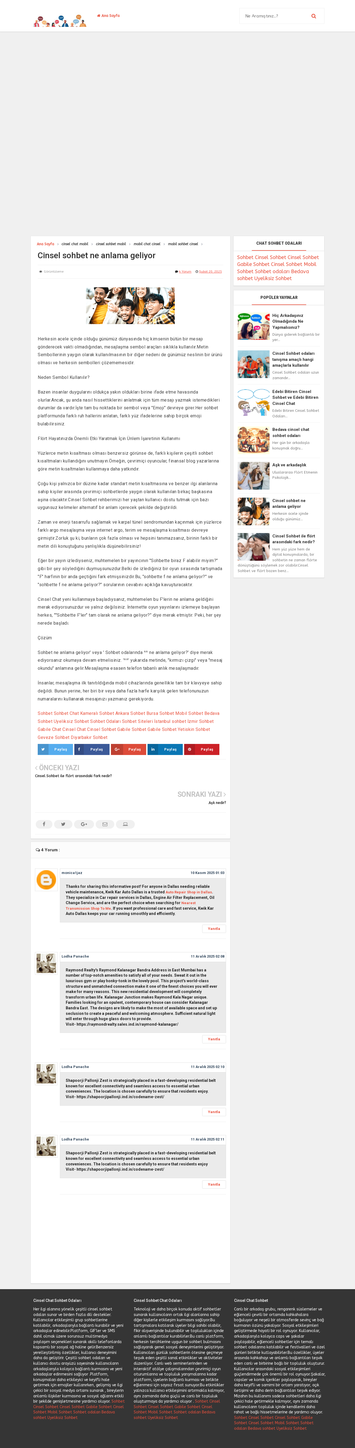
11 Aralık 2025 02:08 (207, 929)
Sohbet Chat (66, 713)
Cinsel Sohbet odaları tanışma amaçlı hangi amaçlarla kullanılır (293, 359)
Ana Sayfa (108, 16)
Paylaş (52, 749)
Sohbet (45, 713)
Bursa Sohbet (160, 713)
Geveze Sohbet (54, 737)
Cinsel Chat (74, 729)
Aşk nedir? (217, 776)
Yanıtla (214, 902)
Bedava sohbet (261, 1401)
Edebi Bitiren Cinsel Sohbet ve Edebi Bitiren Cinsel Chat (295, 397)
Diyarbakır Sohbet (89, 737)
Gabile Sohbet (131, 729)
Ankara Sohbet (130, 713)
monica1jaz (72, 846)
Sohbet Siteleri (137, 721)
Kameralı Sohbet (97, 713)
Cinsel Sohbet (101, 729)
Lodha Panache (75, 929)
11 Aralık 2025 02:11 (207, 1113)
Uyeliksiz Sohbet (71, 721)
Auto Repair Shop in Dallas (189, 865)
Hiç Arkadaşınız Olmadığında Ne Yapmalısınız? (287, 321)
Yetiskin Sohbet (194, 729)
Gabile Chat (49, 729)
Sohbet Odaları (105, 721)
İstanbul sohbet (170, 721)
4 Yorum (185, 271)
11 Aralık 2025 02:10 (207, 1040)
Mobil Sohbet (189, 713)
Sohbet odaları (272, 271)
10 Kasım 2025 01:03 (207, 846)
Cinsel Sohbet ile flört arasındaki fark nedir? (73, 776)
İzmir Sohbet (200, 721)
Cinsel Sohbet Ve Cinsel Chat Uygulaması (168, 1437)
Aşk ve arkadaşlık (289, 464)
